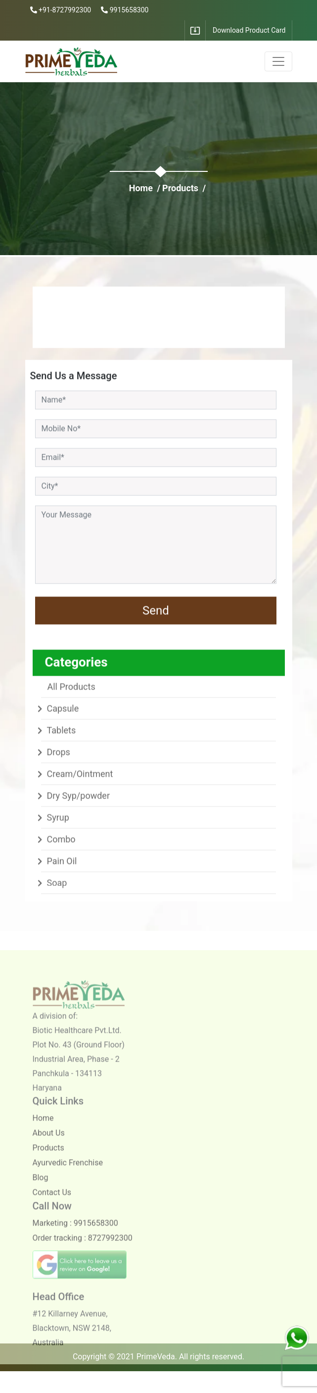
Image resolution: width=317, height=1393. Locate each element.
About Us (49, 1142)
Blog (40, 1187)
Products (180, 188)
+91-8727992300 (60, 10)
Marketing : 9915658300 (75, 1232)
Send (155, 612)
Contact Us (52, 1202)
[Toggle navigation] (278, 61)
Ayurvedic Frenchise (68, 1172)
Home (141, 188)
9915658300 (124, 10)
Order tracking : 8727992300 (83, 1247)
